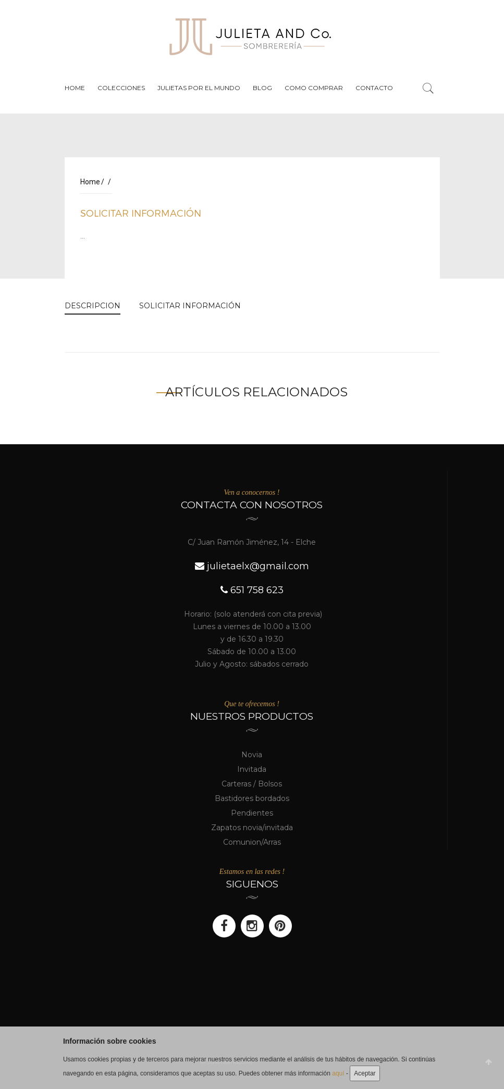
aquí (338, 1073)
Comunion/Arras (252, 842)
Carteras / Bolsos (252, 783)
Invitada (251, 769)
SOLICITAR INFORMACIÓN (140, 212)
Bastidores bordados (252, 798)
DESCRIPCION (92, 305)
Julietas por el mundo (198, 88)
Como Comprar (314, 88)
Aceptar (364, 1073)
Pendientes (252, 813)
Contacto (374, 88)
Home (75, 88)
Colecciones (121, 88)
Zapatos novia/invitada (252, 827)
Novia (251, 754)
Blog (262, 88)
